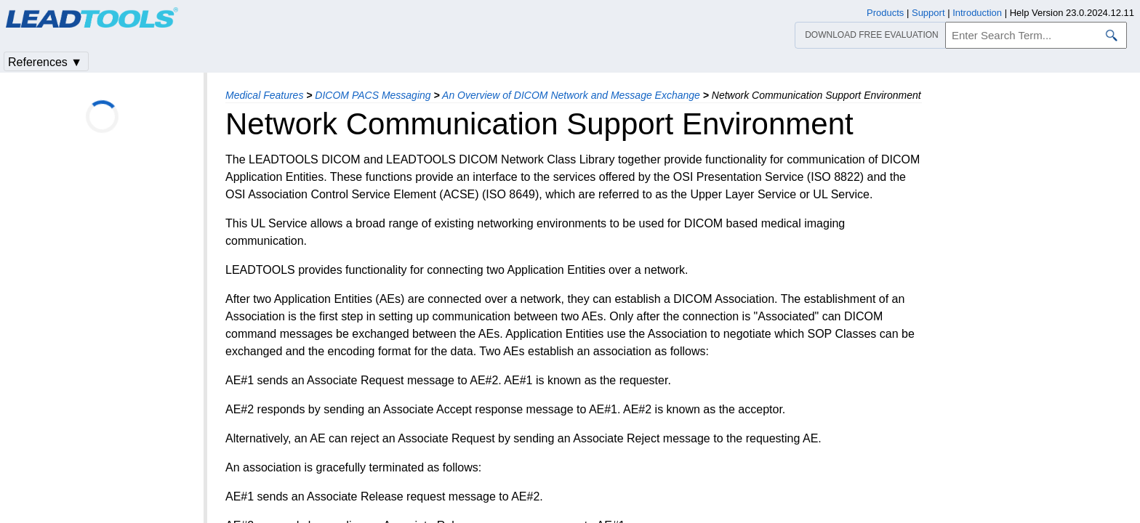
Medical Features (264, 95)
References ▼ (45, 62)
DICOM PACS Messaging (372, 95)
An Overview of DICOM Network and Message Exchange (571, 95)
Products (885, 12)
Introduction (977, 12)
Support (928, 12)
